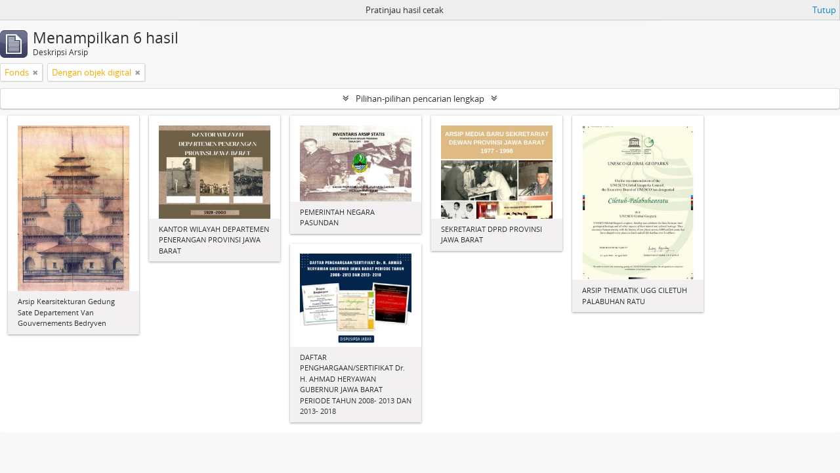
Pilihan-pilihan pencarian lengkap (420, 98)
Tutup (824, 10)
